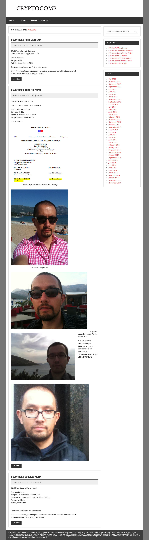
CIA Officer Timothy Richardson (120, 51)
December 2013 (114, 180)
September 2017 (114, 87)
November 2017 (114, 84)
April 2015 (112, 140)
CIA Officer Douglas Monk (26, 477)
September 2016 (114, 102)
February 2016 (114, 117)
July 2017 (112, 89)
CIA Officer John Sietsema (26, 40)
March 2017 (112, 97)
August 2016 (113, 104)
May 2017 (112, 94)
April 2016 (112, 112)
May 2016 (112, 110)
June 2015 (112, 135)
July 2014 (112, 163)
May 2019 (112, 79)
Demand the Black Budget (41, 20)
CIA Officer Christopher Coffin (120, 61)
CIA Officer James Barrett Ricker (120, 53)
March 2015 (112, 142)
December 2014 (114, 150)
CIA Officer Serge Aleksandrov (119, 58)
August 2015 (113, 130)
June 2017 (112, 92)
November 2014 (114, 153)
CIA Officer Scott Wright (117, 63)
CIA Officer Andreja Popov (26, 90)
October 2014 (113, 155)
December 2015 (114, 120)
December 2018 (114, 82)
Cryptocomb (38, 45)
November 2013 (114, 183)
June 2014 (112, 165)
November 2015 (114, 122)
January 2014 (113, 178)
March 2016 (112, 115)
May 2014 (112, 168)
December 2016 (114, 99)
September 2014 (114, 158)
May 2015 (112, 137)
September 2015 (114, 127)
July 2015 (112, 132)
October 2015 (113, 125)
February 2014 (114, 175)
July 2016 (112, 107)
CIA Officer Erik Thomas (117, 56)
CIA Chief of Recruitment (117, 48)
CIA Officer (16, 79)
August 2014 (113, 160)
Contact (23, 20)
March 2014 (112, 173)
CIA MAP (11, 20)
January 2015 (113, 147)
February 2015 (114, 145)
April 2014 (112, 170)
